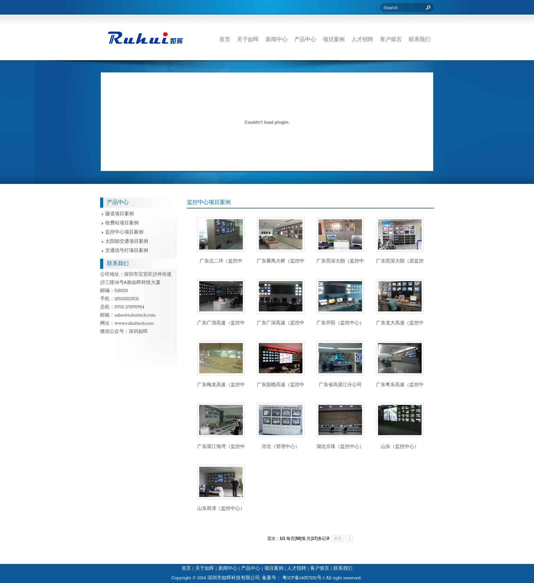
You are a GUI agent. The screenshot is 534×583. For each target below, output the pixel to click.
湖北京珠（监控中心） (340, 446)
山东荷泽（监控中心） (221, 508)
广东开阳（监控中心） (340, 323)
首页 (338, 538)
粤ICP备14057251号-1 (303, 578)
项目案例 (273, 568)
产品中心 (250, 568)
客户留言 (319, 568)
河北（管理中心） (281, 446)
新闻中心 (227, 568)
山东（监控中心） (400, 446)
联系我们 (342, 568)
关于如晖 (204, 568)
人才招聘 (296, 568)
